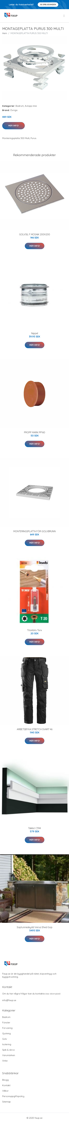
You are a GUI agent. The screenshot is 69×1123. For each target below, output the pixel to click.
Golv (4, 1038)
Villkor (5, 1090)
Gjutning (6, 1033)
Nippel (34, 333)
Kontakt (6, 1085)
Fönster (6, 1022)
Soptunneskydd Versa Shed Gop (34, 927)
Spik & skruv (8, 1049)
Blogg (5, 1079)
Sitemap (6, 1101)
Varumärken (8, 1055)
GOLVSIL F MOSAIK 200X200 (34, 234)
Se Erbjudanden (48, 4)
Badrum (20, 106)
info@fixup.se (9, 1000)
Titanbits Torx (34, 630)
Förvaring (7, 1028)
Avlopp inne (31, 106)
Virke (5, 1060)
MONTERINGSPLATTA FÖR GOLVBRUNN (34, 531)
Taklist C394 (34, 828)
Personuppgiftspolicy (13, 1096)
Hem (4, 33)
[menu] (64, 16)
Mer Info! (13, 125)
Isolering (6, 1044)
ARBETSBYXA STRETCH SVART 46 (34, 729)
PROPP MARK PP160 (34, 432)
